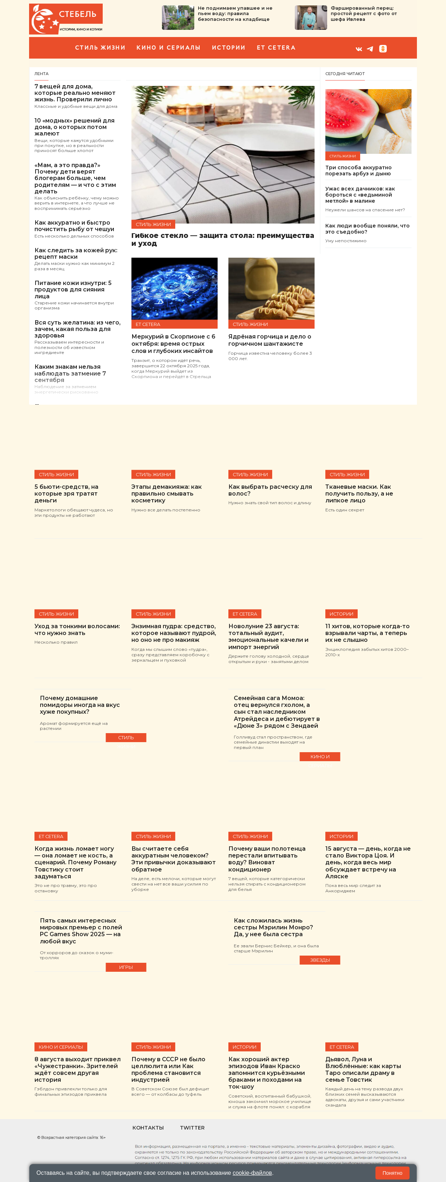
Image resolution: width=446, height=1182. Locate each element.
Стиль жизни (100, 47)
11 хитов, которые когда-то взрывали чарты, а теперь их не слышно (367, 633)
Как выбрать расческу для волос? (270, 490)
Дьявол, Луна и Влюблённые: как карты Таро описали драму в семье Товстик (363, 1070)
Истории (229, 47)
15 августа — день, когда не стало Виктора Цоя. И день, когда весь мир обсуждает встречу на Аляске (368, 862)
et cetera (276, 47)
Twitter (192, 1127)
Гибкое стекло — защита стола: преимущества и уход (222, 240)
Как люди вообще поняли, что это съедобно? (367, 229)
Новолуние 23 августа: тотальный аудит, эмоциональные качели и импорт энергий (268, 636)
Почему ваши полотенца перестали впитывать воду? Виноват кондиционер (267, 859)
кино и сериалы (168, 47)
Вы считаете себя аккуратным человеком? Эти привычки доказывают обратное (173, 859)
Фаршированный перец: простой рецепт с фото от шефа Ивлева (364, 13)
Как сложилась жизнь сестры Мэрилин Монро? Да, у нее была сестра (273, 927)
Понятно (392, 1173)
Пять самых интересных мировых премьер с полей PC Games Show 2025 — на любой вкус (81, 931)
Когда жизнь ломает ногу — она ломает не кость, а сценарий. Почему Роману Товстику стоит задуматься (75, 862)
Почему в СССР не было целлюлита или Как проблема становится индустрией (168, 1070)
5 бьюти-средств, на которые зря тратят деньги (66, 493)
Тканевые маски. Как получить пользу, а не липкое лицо (359, 493)
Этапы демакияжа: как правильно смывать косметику (166, 493)
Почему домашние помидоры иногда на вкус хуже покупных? (80, 705)
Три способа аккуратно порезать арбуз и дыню (358, 171)
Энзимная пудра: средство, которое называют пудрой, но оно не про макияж (173, 633)
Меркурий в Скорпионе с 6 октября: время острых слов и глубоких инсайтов (173, 343)
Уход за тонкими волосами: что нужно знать (77, 629)
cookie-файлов (252, 1173)
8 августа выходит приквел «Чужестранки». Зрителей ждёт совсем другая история (77, 1070)
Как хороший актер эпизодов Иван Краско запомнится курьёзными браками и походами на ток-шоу (266, 1073)
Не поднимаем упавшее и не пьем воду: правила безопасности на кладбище (235, 13)
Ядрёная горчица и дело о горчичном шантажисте (269, 340)
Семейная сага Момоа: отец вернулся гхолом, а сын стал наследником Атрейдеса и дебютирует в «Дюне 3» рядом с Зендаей (277, 712)
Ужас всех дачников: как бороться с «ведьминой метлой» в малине (360, 195)
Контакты (148, 1127)
